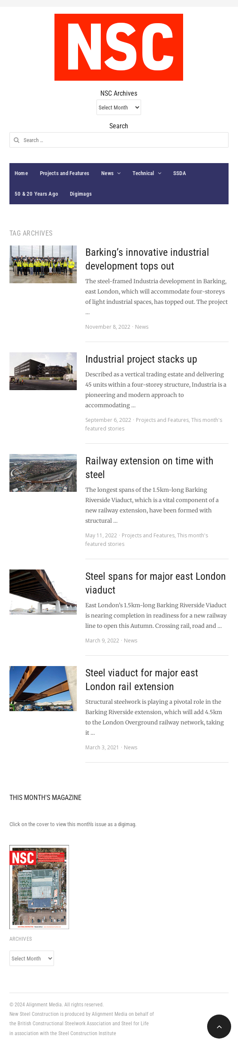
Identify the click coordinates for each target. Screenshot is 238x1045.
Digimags (81, 194)
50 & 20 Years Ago (36, 194)
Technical (143, 173)
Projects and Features (64, 173)
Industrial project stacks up (141, 359)
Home (21, 173)
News (107, 173)
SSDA (179, 173)
